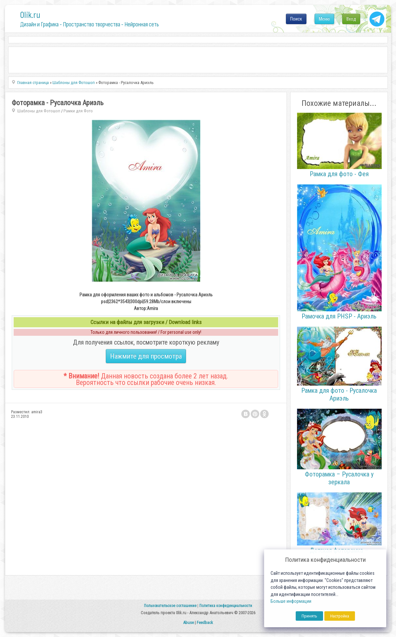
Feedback (205, 622)
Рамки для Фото (78, 110)
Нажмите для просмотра (146, 356)
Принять (309, 616)
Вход (351, 18)
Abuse (188, 622)
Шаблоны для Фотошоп (38, 110)
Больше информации (291, 601)
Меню (324, 18)
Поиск (296, 18)
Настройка (339, 616)
